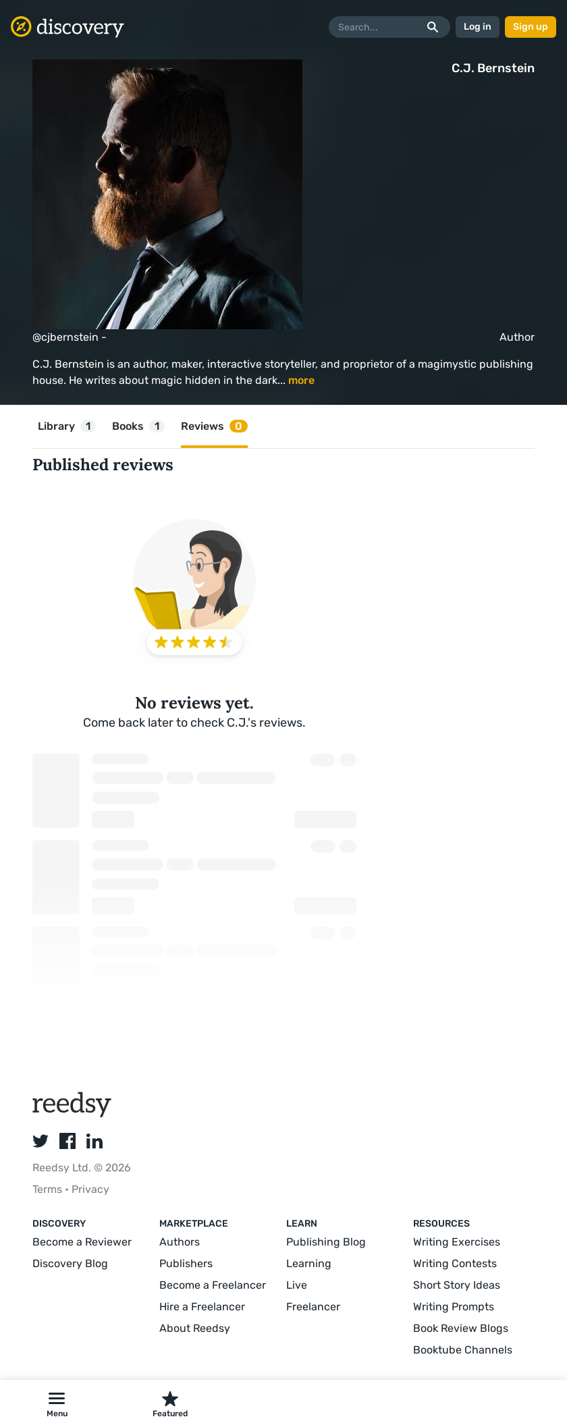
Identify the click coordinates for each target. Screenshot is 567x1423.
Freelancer (313, 1306)
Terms (48, 1189)
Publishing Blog (326, 1241)
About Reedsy (194, 1328)
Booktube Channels (462, 1349)
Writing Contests (455, 1263)
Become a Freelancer (212, 1285)
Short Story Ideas (456, 1285)
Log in (477, 26)
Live (296, 1285)
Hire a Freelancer (202, 1306)
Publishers (186, 1263)
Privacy (90, 1189)
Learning (308, 1263)
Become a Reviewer (82, 1241)
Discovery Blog (70, 1263)
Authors (179, 1241)
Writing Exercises (456, 1241)
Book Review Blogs (460, 1328)
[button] (56, 1401)
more (301, 380)
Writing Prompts (453, 1306)
